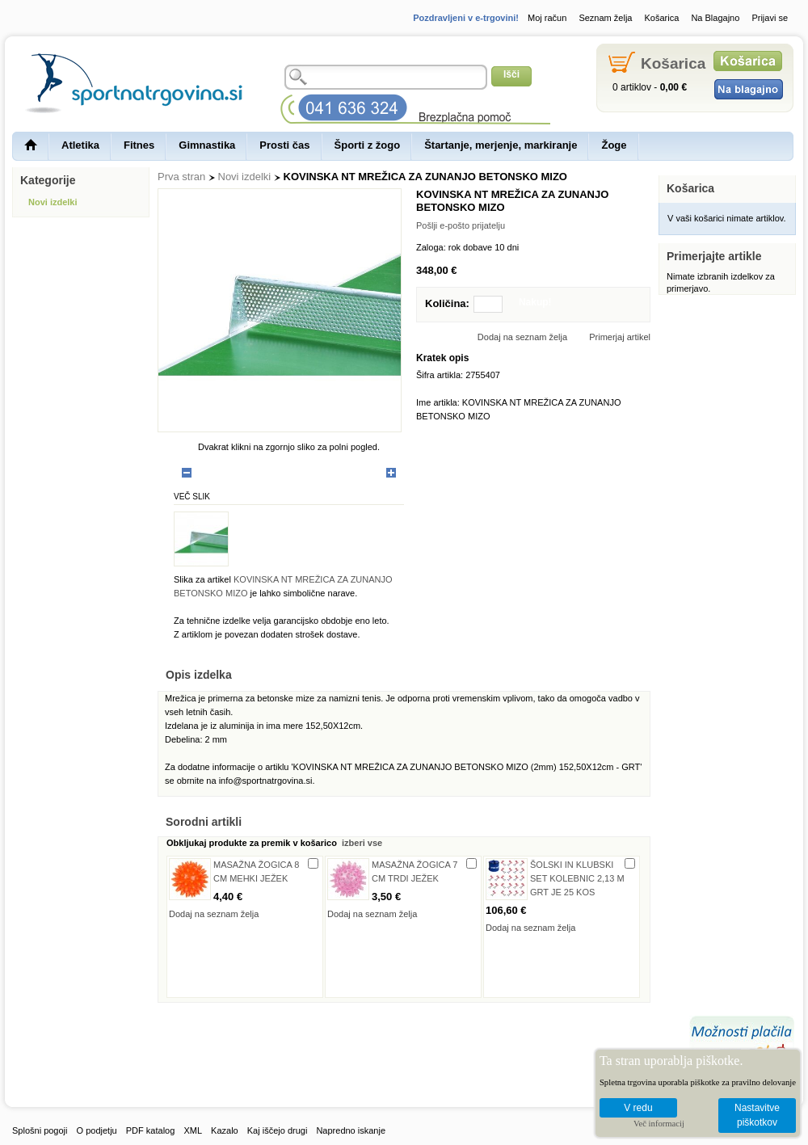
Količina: (447, 303)
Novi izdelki (244, 176)
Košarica (662, 18)
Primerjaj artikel (619, 337)
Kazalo (224, 1130)
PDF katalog (150, 1130)
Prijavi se (769, 18)
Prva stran (181, 176)
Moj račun (547, 18)
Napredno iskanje (350, 1130)
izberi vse (360, 843)
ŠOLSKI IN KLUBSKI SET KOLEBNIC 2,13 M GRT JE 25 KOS (577, 878)
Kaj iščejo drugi (277, 1130)
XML (192, 1130)
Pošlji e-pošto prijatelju (460, 225)
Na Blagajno (715, 18)
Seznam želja (605, 18)
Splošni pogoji (40, 1130)
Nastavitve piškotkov (757, 1115)
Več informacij (658, 1123)
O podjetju (97, 1130)
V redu (638, 1107)
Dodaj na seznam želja (522, 337)
